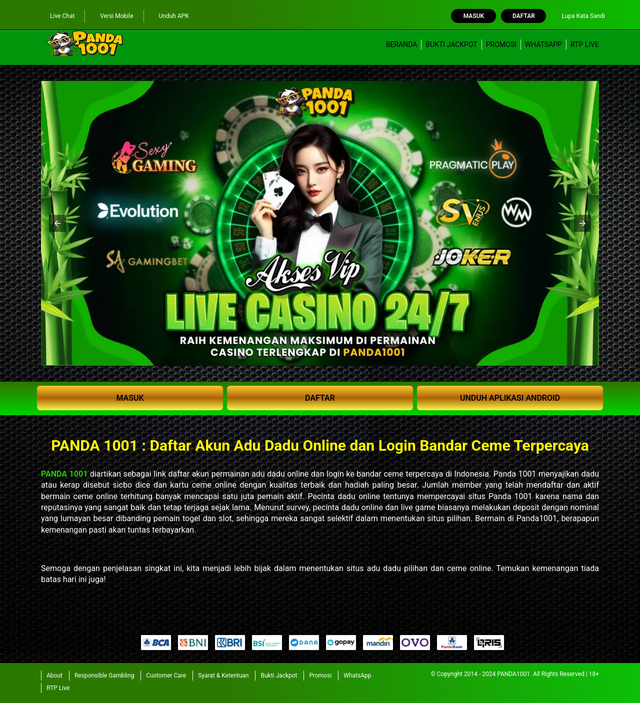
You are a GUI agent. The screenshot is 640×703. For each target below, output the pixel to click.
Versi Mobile (111, 15)
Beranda (402, 44)
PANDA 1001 (64, 474)
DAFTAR (320, 398)
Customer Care (166, 675)
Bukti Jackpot (451, 44)
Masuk (474, 15)
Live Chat (57, 15)
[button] (57, 223)
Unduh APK (169, 15)
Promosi (501, 44)
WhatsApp (543, 44)
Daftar (523, 15)
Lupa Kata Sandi (583, 15)
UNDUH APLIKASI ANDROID (510, 398)
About (54, 675)
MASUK (130, 398)
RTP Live (584, 44)
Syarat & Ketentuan (223, 675)
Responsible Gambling (104, 675)
